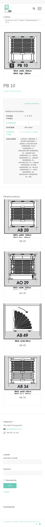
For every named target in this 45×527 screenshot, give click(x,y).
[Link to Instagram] (40, 524)
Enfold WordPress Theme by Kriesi (29, 521)
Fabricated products (31, 20)
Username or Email (10, 458)
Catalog (6, 17)
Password (7, 469)
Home (15, 20)
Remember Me (11, 480)
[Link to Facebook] (36, 524)
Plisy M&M (15, 521)
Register (6, 492)
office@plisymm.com (14, 429)
